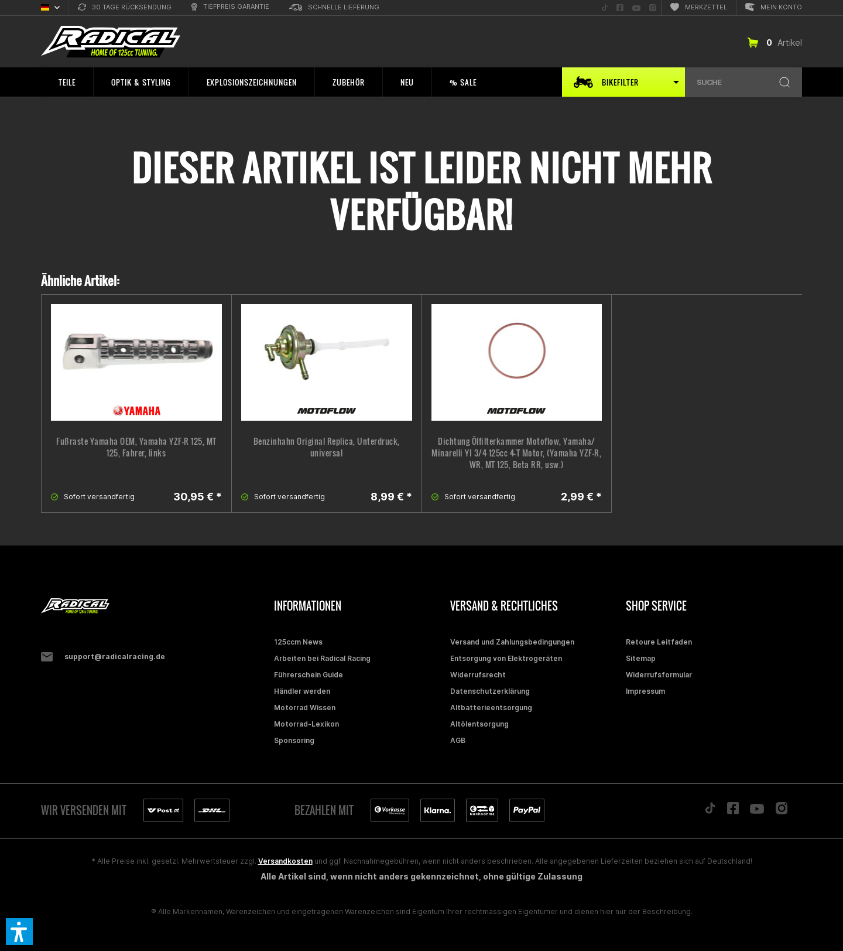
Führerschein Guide (308, 674)
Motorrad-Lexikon (306, 724)
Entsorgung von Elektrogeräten (506, 658)
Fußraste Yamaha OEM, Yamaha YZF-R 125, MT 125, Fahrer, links (136, 447)
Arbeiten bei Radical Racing (322, 658)
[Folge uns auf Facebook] (620, 8)
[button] (19, 931)
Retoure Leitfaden (659, 642)
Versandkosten (285, 861)
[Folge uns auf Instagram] (652, 8)
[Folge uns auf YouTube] (636, 8)
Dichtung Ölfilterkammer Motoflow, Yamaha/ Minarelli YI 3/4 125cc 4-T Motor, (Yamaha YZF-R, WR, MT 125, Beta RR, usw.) (516, 453)
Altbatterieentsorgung (491, 707)
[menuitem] (124, 8)
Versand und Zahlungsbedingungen (512, 642)
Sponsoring (294, 740)
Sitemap (641, 658)
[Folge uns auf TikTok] (604, 8)
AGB (457, 740)
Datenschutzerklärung (490, 691)
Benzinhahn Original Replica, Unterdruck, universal (326, 447)
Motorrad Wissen (304, 707)
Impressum (645, 691)
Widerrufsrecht (478, 674)
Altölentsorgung (479, 724)
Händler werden (302, 691)
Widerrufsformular (659, 674)
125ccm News (298, 642)
